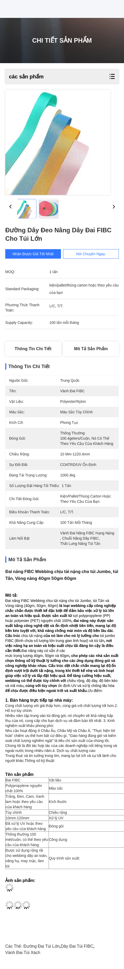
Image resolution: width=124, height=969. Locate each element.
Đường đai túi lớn (41, 946)
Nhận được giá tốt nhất (33, 254)
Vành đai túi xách (22, 952)
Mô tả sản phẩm (91, 349)
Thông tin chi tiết (33, 349)
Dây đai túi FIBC (77, 946)
